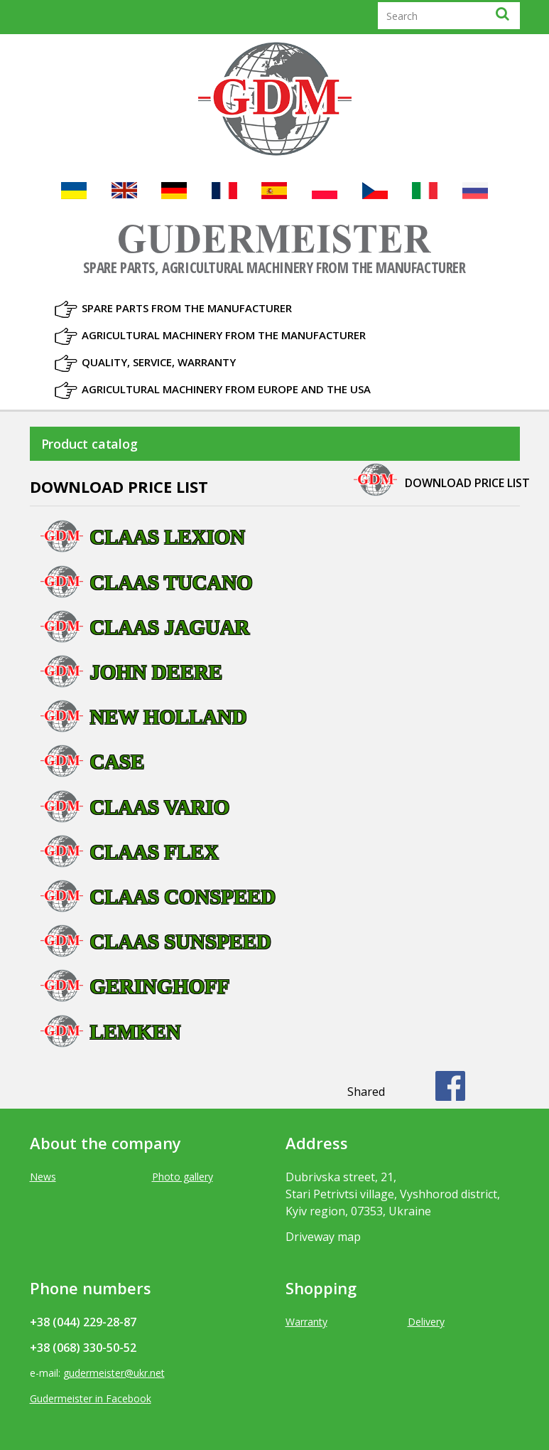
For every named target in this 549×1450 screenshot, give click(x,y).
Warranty (306, 1321)
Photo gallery (182, 1176)
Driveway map (323, 1236)
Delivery (426, 1321)
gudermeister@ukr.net (114, 1373)
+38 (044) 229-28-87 (83, 1322)
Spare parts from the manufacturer (187, 308)
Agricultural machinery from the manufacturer (224, 335)
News (43, 1176)
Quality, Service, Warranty (159, 362)
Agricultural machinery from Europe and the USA (226, 389)
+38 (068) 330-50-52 (83, 1347)
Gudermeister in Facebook (90, 1398)
